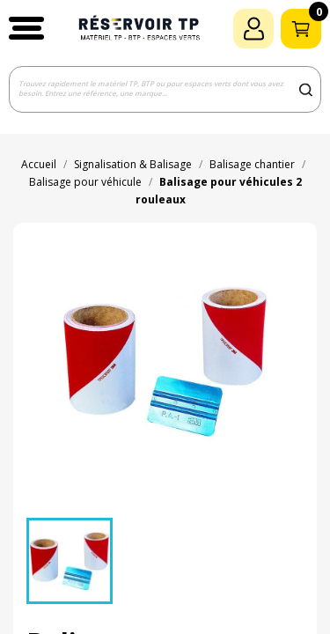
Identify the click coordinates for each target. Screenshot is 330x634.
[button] (26, 28)
